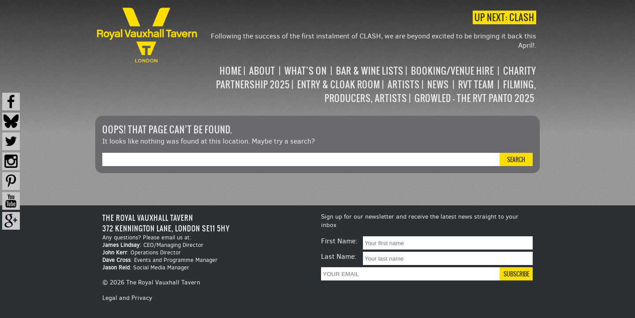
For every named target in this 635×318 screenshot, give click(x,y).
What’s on (305, 71)
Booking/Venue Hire (452, 71)
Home (231, 71)
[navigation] (367, 84)
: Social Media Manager (145, 267)
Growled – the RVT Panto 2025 (474, 98)
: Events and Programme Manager (159, 260)
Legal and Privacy (127, 298)
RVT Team (476, 84)
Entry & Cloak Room (338, 84)
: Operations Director (141, 252)
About (262, 71)
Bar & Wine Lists (369, 71)
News (438, 84)
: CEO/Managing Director (152, 245)
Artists (404, 84)
